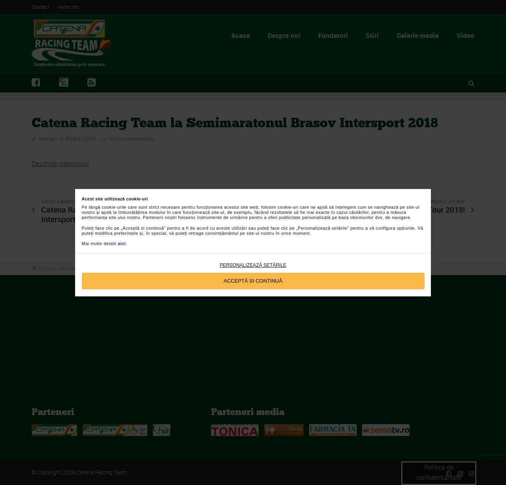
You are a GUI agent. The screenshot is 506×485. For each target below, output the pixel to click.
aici (122, 243)
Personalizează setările (253, 265)
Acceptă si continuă (253, 281)
